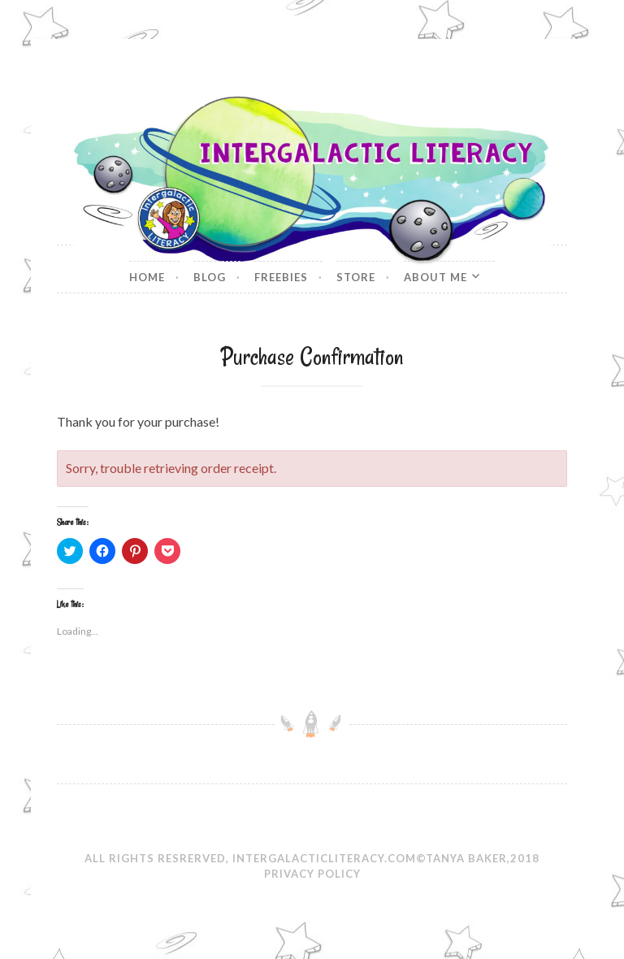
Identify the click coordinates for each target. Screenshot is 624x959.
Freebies (281, 277)
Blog (209, 277)
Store (355, 277)
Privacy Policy (312, 873)
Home (147, 277)
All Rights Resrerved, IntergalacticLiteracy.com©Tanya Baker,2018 (312, 858)
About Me (435, 277)
